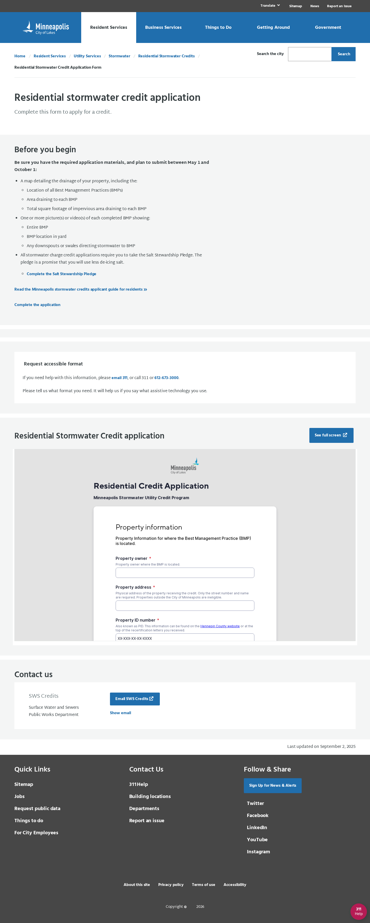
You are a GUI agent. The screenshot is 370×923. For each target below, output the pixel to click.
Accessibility (235, 885)
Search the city (270, 54)
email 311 (119, 378)
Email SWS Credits (131, 699)
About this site (137, 885)
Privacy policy (171, 885)
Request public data (37, 809)
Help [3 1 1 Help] (138, 785)
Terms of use (203, 885)
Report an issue (147, 821)
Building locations (150, 797)
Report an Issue (339, 6)
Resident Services (50, 56)
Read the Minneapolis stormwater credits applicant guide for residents (78, 289)
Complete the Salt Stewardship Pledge (61, 274)
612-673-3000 (166, 378)
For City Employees (36, 833)
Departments (144, 809)
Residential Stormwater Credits (166, 56)
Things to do (28, 821)
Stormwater (119, 56)
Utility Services (87, 56)
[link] (269, 6)
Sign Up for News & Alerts (272, 785)
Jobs (19, 797)
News (314, 6)
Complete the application (37, 305)
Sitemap (295, 6)
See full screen (328, 435)
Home (19, 56)
